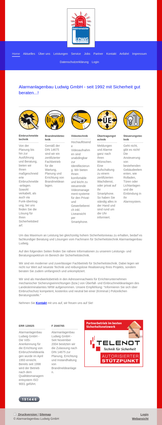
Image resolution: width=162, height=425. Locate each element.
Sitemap (45, 414)
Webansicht (140, 418)
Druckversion (26, 414)
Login (144, 414)
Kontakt (41, 303)
